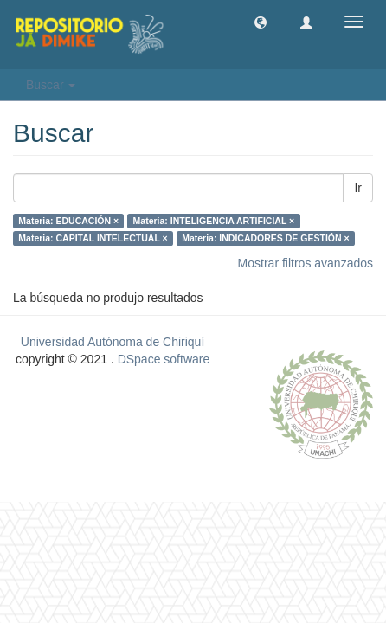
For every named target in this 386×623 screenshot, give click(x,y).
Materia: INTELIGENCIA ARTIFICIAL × (214, 220)
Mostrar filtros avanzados (305, 263)
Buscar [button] (50, 85)
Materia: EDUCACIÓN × (68, 220)
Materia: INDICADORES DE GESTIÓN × (265, 238)
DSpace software (164, 359)
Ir (358, 188)
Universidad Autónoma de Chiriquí (112, 342)
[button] (260, 21)
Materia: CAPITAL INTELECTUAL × (92, 238)
